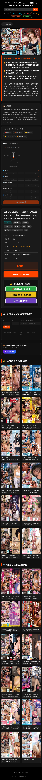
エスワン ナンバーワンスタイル (21, 247)
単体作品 (7, 230)
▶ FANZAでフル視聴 (21, 274)
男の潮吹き (17, 223)
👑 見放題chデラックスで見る (21, 295)
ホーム (14, 776)
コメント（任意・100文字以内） (27, 320)
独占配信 (25, 223)
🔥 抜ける (18, 132)
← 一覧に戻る (7, 24)
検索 (35, 9)
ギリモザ (17, 226)
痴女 (26, 230)
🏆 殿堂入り (21, 136)
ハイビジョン (8, 226)
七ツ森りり (8, 223)
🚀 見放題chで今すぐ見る (21, 289)
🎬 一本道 (26, 13)
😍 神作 (7, 132)
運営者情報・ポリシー (24, 776)
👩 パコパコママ (16, 17)
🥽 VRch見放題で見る (21, 301)
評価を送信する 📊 (21, 202)
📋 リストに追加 (9, 352)
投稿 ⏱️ (7, 327)
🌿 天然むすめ (27, 17)
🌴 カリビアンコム (16, 13)
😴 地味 (28, 132)
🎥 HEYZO (35, 13)
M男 (24, 226)
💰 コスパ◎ (8, 136)
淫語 (29, 226)
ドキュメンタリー (17, 230)
